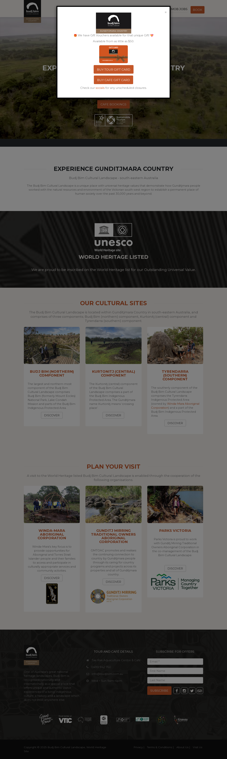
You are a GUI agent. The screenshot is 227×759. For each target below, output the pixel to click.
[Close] (166, 12)
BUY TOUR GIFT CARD (113, 69)
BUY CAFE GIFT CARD (113, 80)
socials (100, 88)
